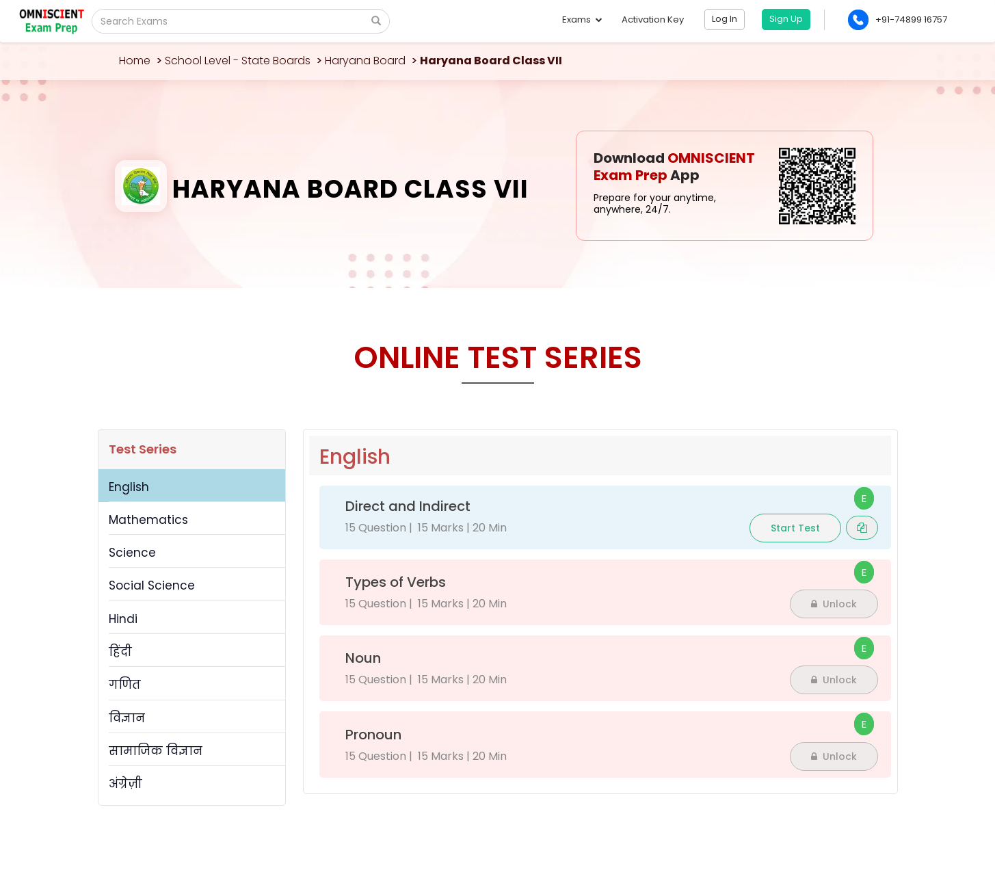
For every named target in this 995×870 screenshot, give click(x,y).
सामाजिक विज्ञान (155, 751)
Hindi (123, 619)
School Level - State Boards (237, 60)
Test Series (142, 449)
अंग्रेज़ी (125, 784)
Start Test (795, 528)
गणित (125, 684)
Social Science (152, 585)
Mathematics (148, 520)
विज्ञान (127, 718)
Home (134, 60)
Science (132, 552)
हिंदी (120, 652)
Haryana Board (365, 60)
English (129, 487)
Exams (581, 19)
